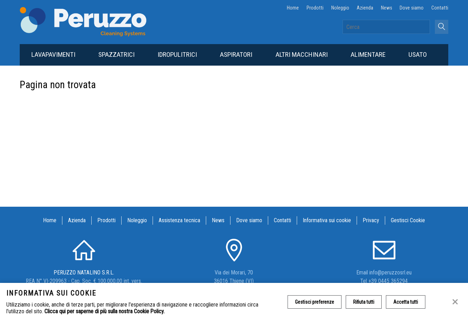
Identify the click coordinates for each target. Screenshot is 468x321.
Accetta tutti (405, 302)
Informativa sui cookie (327, 220)
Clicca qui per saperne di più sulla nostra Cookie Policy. (104, 311)
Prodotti (315, 8)
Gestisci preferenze (314, 302)
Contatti (439, 8)
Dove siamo (412, 8)
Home (293, 8)
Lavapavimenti (53, 54)
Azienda (365, 8)
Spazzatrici (116, 54)
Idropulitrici (177, 54)
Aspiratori (236, 54)
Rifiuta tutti (363, 302)
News (386, 8)
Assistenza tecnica (179, 220)
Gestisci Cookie (408, 220)
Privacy (371, 220)
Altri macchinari (302, 54)
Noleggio (340, 8)
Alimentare (368, 54)
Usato (417, 54)
